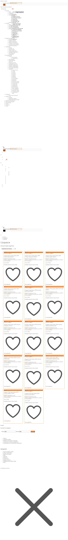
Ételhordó (14, 79)
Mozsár (13, 72)
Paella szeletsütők (13, 51)
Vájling (14, 34)
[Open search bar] (3, 147)
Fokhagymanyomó (13, 63)
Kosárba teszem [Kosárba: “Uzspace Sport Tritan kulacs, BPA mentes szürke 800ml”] (48, 264)
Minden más (8, 96)
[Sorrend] (9, 248)
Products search (6, 3)
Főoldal (14, 14)
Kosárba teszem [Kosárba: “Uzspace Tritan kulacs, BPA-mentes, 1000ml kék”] (7, 364)
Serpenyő (11, 12)
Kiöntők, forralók (12, 26)
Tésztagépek (11, 59)
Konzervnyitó (15, 86)
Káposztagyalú (15, 88)
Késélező (14, 77)
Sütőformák (6, 455)
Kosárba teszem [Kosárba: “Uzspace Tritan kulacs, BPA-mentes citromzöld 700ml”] (27, 298)
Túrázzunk (8, 94)
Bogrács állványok (13, 41)
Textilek (10, 97)
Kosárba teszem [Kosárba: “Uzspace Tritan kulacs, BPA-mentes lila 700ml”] (48, 297)
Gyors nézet (14, 264)
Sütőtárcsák (11, 48)
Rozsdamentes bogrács (14, 44)
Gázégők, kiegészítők (13, 52)
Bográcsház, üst (12, 39)
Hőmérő (14, 74)
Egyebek (11, 68)
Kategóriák (3, 8)
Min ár (3, 427)
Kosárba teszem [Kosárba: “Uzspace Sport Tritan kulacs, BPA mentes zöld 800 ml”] (7, 297)
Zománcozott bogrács (13, 43)
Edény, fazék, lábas (7, 449)
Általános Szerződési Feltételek (10, 437)
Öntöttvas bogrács (13, 45)
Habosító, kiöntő (15, 81)
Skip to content (4, 1)
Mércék (14, 22)
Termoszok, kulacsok (13, 95)
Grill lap (10, 47)
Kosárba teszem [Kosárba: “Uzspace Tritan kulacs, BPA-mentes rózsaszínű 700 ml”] (7, 332)
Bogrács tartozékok (13, 42)
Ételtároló (14, 80)
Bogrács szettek (12, 40)
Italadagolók (15, 85)
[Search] (4, 5)
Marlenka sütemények (10, 100)
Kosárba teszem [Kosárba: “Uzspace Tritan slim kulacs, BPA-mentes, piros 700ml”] (27, 399)
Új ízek (7, 103)
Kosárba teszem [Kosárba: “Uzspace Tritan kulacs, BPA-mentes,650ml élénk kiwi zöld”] (48, 364)
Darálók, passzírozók (13, 64)
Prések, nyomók (12, 62)
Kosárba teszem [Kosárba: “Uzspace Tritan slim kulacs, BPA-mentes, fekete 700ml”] (7, 398)
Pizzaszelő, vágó (15, 91)
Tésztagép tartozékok (13, 67)
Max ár (17, 427)
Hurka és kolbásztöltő (13, 66)
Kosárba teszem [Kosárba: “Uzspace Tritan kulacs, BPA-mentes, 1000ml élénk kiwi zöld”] (48, 332)
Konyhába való (9, 55)
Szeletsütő (11, 13)
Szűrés (32, 427)
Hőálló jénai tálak (16, 25)
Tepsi (10, 11)
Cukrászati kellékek (17, 29)
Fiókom (5, 434)
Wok (10, 24)
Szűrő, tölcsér (15, 70)
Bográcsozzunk (9, 38)
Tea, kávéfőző (15, 78)
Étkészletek (14, 57)
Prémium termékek (10, 101)
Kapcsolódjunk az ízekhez (6, 6)
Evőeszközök (15, 58)
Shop (7, 106)
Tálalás (10, 56)
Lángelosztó (14, 84)
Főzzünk (7, 23)
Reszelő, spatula (15, 82)
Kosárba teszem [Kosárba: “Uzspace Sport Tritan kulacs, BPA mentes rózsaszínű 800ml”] (27, 264)
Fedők (13, 71)
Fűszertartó (14, 83)
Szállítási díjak (16, 36)
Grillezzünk (8, 46)
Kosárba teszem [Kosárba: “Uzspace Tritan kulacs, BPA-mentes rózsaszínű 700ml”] (27, 332)
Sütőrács (14, 76)
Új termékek (8, 102)
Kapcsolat (15, 39)
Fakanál (13, 73)
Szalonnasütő (12, 49)
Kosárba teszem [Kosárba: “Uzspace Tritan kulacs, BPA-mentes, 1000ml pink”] (27, 366)
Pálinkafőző (11, 25)
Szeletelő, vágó (15, 90)
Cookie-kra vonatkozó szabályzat (10, 438)
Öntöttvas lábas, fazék (8, 448)
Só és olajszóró (15, 89)
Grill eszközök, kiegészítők (12, 54)
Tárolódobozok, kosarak (14, 99)
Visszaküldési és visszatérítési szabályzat (12, 439)
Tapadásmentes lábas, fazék (9, 457)
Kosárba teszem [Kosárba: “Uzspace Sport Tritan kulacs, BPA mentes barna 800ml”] (7, 264)
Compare (8, 104)
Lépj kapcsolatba (7, 435)
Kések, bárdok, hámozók (12, 61)
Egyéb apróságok (12, 98)
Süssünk (7, 10)
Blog (14, 38)
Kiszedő (13, 75)
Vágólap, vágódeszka (13, 65)
